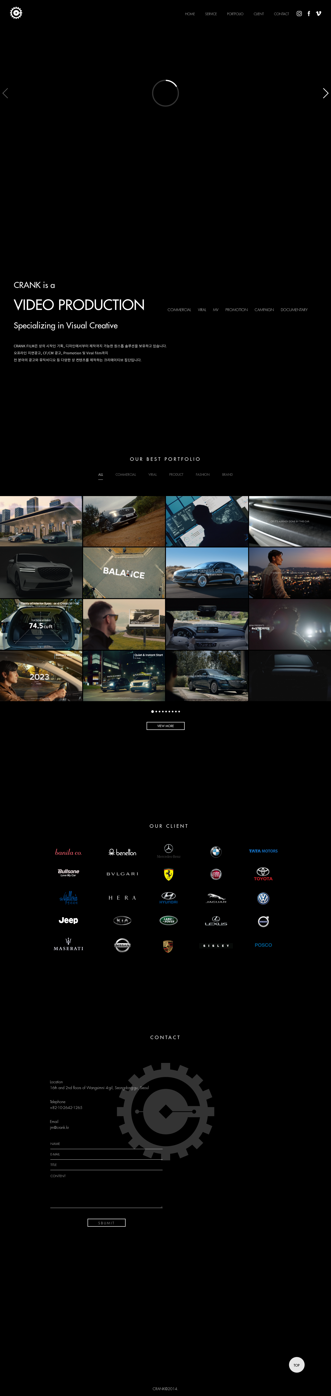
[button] (325, 93)
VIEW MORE (165, 726)
